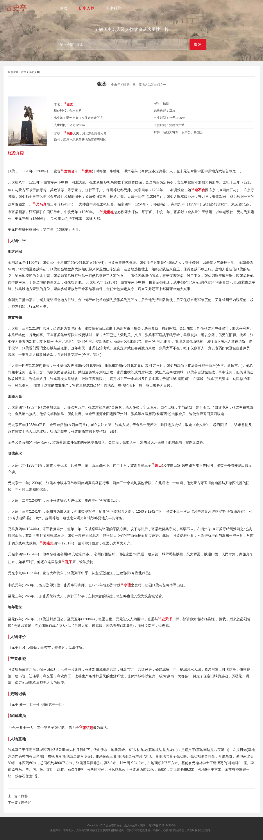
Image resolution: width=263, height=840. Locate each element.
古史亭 (110, 825)
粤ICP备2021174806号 (162, 825)
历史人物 (87, 8)
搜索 (198, 44)
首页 (64, 8)
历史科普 (113, 8)
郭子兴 (26, 802)
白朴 (24, 796)
